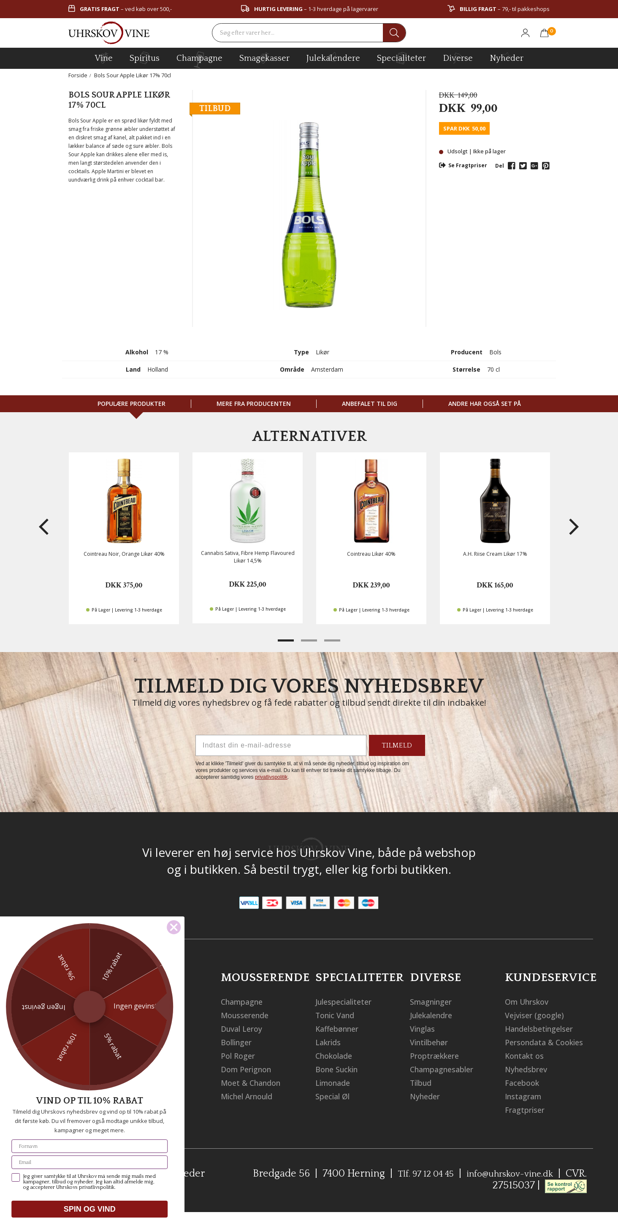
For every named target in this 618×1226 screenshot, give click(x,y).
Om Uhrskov (530, 1001)
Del (499, 165)
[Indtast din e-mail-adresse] (280, 745)
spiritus (145, 58)
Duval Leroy (244, 1028)
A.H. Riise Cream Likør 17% (495, 553)
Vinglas (425, 1028)
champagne (199, 59)
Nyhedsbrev (529, 1082)
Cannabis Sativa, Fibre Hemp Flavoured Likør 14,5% (248, 556)
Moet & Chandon (255, 1082)
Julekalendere (333, 57)
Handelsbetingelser (545, 1028)
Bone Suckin (340, 1069)
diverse (458, 57)
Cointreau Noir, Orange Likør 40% (124, 553)
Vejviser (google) (538, 1015)
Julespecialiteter (348, 1001)
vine (104, 58)
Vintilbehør (433, 1042)
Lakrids (330, 1042)
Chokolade (337, 1055)
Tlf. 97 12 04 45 (409, 1187)
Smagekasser (264, 58)
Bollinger (239, 1042)
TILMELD (397, 745)
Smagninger (435, 1001)
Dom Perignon (250, 1069)
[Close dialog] (26, 927)
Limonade (336, 1082)
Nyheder (506, 57)
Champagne (246, 1001)
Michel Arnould (252, 1096)
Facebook (524, 1096)
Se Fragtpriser (463, 165)
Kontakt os (527, 1069)
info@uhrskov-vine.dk (504, 1187)
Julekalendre (435, 1015)
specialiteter (401, 58)
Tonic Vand (338, 1015)
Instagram (526, 1109)
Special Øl (335, 1096)
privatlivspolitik (271, 777)
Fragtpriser (528, 1123)
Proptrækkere (438, 1055)
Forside (77, 75)
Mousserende (248, 1015)
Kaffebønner (340, 1028)
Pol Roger (240, 1055)
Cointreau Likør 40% (371, 553)
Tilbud (423, 1082)
